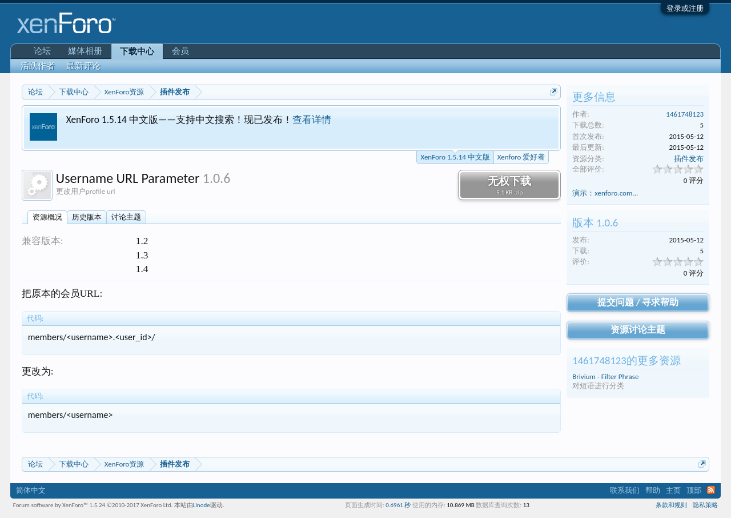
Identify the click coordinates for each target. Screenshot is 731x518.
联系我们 (625, 490)
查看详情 (311, 119)
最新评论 (83, 66)
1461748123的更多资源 (626, 360)
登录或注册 (685, 8)
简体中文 (31, 490)
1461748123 (685, 114)
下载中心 (137, 51)
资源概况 (47, 217)
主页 (673, 490)
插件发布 (689, 158)
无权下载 (509, 185)
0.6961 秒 (398, 505)
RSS (711, 490)
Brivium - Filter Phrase (605, 376)
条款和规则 (671, 505)
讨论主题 (126, 217)
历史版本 (87, 217)
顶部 (693, 490)
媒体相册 (85, 51)
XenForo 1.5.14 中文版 (454, 156)
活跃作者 (38, 66)
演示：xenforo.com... (605, 193)
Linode (201, 505)
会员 (180, 51)
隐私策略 (705, 505)
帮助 (652, 490)
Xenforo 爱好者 (521, 157)
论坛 (42, 51)
